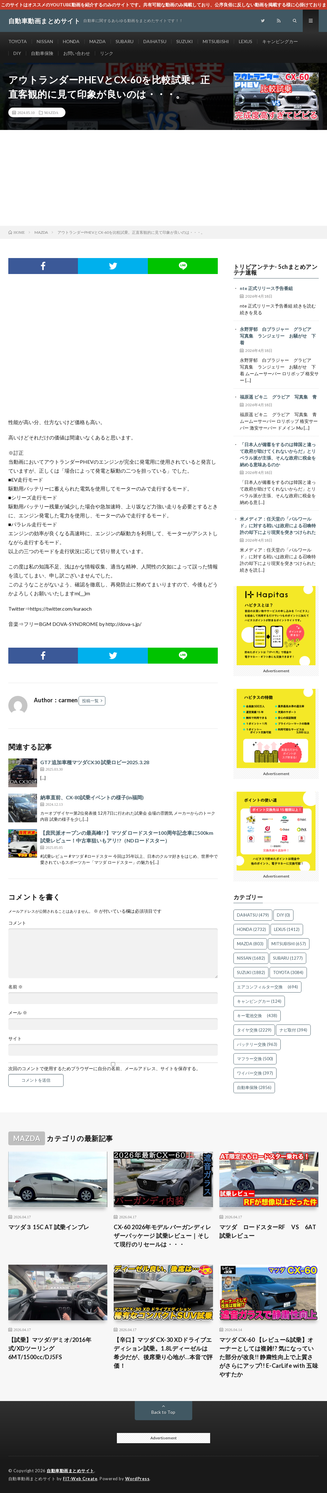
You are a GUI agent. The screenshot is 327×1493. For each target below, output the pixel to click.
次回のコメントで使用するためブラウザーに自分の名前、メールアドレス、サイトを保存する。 (104, 1068)
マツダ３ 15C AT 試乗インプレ (48, 1226)
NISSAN (45, 41)
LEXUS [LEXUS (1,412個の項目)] (287, 929)
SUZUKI (184, 41)
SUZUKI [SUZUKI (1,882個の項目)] (251, 972)
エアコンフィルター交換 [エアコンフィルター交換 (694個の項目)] (267, 986)
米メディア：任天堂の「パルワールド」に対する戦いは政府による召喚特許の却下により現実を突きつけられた (278, 525)
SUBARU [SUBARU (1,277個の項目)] (288, 958)
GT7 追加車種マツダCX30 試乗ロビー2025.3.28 (94, 762)
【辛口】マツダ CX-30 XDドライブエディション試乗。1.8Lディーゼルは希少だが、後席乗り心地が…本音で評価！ (163, 1352)
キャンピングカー (280, 41)
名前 (15, 987)
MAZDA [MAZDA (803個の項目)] (250, 943)
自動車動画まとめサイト (70, 1470)
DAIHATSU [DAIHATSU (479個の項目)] (253, 915)
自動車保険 (42, 53)
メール (17, 1012)
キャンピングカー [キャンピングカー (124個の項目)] (259, 1001)
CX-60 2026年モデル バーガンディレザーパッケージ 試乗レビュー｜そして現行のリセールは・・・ (162, 1235)
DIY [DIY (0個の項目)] (283, 915)
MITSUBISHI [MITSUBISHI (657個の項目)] (288, 943)
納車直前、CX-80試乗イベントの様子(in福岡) (92, 797)
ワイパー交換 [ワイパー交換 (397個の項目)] (255, 1073)
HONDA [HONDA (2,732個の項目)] (251, 929)
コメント (17, 923)
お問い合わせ (76, 53)
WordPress (137, 1478)
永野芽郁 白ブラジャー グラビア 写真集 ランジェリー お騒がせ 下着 (278, 335)
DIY (17, 53)
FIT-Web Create (80, 1478)
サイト (15, 1038)
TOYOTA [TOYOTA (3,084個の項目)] (288, 972)
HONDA (71, 41)
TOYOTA (17, 41)
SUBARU (124, 41)
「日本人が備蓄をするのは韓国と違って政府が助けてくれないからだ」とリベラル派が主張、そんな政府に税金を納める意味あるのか (278, 454)
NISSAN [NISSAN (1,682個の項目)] (251, 958)
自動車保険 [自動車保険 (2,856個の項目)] (254, 1087)
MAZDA (97, 41)
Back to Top (163, 1412)
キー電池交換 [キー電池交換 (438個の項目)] (257, 1015)
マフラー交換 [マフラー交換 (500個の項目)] (255, 1058)
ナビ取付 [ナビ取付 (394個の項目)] (293, 1029)
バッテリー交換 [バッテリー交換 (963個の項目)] (257, 1044)
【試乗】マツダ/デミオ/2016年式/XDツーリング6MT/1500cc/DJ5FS (50, 1348)
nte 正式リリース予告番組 (266, 288)
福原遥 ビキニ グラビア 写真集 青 (278, 397)
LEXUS (245, 41)
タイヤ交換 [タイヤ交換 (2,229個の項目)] (254, 1029)
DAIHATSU (154, 41)
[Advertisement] (163, 178)
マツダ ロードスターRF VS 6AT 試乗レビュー (269, 1231)
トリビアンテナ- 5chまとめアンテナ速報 (275, 269)
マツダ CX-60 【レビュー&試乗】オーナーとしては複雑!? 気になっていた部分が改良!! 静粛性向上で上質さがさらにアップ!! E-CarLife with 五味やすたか (268, 1357)
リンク (106, 53)
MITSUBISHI (216, 41)
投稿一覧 (90, 700)
